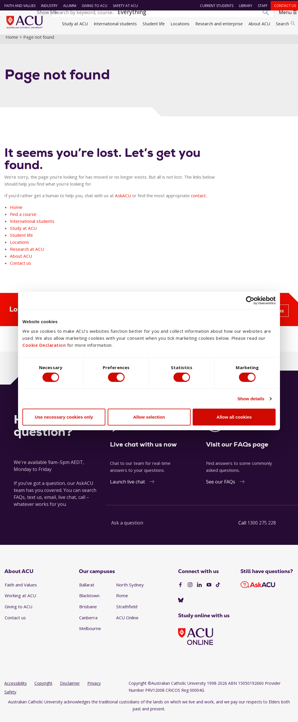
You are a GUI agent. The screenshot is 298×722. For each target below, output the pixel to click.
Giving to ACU (93, 5)
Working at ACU (20, 600)
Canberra (88, 622)
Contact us (284, 5)
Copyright (43, 688)
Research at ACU (27, 254)
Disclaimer (70, 688)
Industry (48, 5)
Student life (154, 23)
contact (198, 200)
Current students (216, 5)
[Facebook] (180, 589)
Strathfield (126, 611)
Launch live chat (127, 486)
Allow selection (149, 417)
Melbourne (90, 633)
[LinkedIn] (199, 589)
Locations (180, 23)
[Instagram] (190, 589)
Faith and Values (18, 5)
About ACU (259, 23)
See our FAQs (220, 486)
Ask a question (127, 527)
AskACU (123, 200)
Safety (10, 697)
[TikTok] (218, 589)
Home (12, 42)
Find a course (23, 219)
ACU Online (127, 622)
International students (115, 23)
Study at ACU (75, 23)
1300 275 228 (261, 527)
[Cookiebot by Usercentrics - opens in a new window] (250, 299)
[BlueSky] (180, 605)
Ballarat (86, 589)
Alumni (68, 5)
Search (285, 23)
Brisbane (88, 611)
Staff (262, 5)
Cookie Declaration (44, 344)
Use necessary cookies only (64, 417)
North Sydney (130, 589)
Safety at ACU (124, 5)
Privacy (94, 688)
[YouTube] (209, 589)
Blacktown (89, 600)
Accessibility (15, 688)
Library (244, 5)
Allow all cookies (234, 417)
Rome (122, 600)
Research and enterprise (219, 23)
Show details (251, 399)
